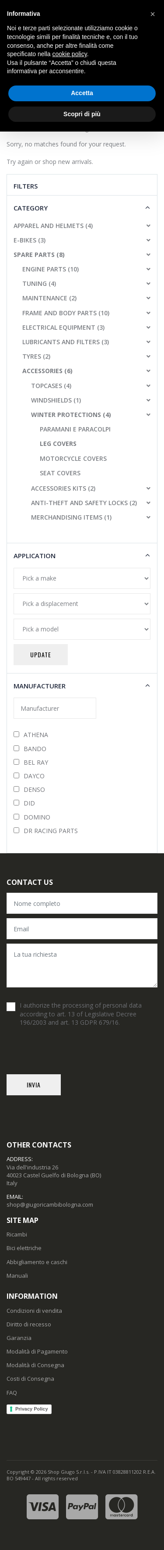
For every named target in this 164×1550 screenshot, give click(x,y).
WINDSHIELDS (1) (56, 400)
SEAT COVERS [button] (60, 473)
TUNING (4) (39, 283)
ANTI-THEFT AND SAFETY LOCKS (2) (84, 503)
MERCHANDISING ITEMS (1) (71, 517)
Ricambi (17, 1234)
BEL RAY (31, 762)
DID (24, 803)
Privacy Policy (31, 1408)
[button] (145, 225)
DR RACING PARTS (46, 831)
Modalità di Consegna (35, 1365)
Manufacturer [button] (40, 685)
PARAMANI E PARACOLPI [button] (75, 429)
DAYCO (29, 776)
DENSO (29, 789)
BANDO (30, 749)
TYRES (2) (36, 356)
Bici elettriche (24, 1248)
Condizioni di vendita (34, 1311)
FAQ (12, 1393)
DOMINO (32, 817)
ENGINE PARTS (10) (50, 269)
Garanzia (19, 1338)
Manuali (17, 1275)
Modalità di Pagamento (37, 1351)
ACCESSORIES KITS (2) (63, 488)
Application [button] (35, 555)
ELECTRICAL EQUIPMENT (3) (63, 327)
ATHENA (31, 734)
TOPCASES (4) (51, 385)
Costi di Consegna (30, 1379)
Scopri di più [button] (82, 114)
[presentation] (73, 1057)
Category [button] (31, 207)
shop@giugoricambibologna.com (50, 1204)
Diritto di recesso (29, 1324)
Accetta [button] (82, 92)
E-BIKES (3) (29, 240)
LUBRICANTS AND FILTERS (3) (65, 342)
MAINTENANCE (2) (49, 298)
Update (40, 654)
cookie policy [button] (69, 53)
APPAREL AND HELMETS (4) (53, 225)
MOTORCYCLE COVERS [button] (73, 458)
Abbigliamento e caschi (37, 1262)
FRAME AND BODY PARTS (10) (65, 313)
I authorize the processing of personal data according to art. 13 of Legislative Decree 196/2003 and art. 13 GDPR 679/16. (81, 1013)
